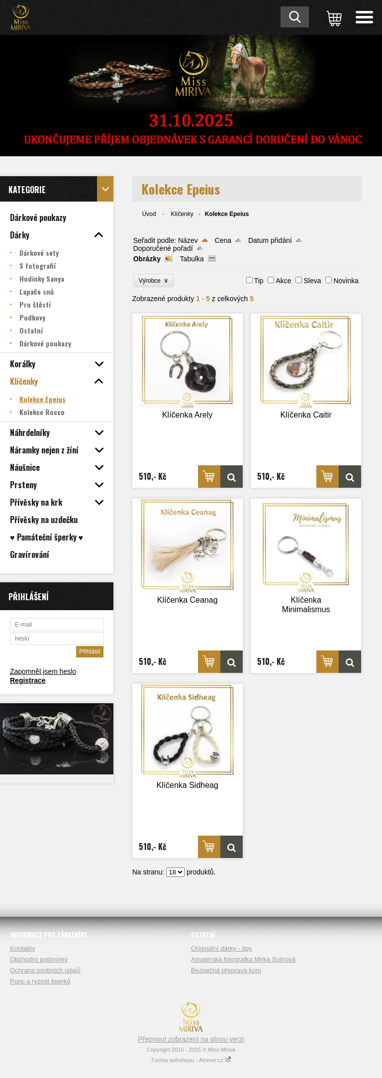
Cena (223, 240)
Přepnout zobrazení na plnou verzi (191, 1039)
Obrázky (147, 259)
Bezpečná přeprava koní (226, 970)
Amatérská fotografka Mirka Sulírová (243, 959)
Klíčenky (182, 214)
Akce (283, 281)
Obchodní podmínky (39, 959)
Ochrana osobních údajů (45, 970)
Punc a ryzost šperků (40, 981)
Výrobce (154, 280)
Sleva (312, 281)
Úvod (149, 214)
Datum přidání (270, 240)
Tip (259, 281)
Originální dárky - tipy (221, 948)
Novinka (346, 281)
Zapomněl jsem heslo (43, 671)
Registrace (28, 680)
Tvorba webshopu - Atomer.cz (191, 1060)
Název (188, 240)
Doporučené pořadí (163, 248)
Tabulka (192, 259)
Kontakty (22, 948)
